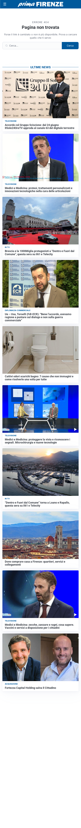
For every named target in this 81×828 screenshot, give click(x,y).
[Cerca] (32, 45)
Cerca (70, 45)
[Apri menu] (5, 4)
